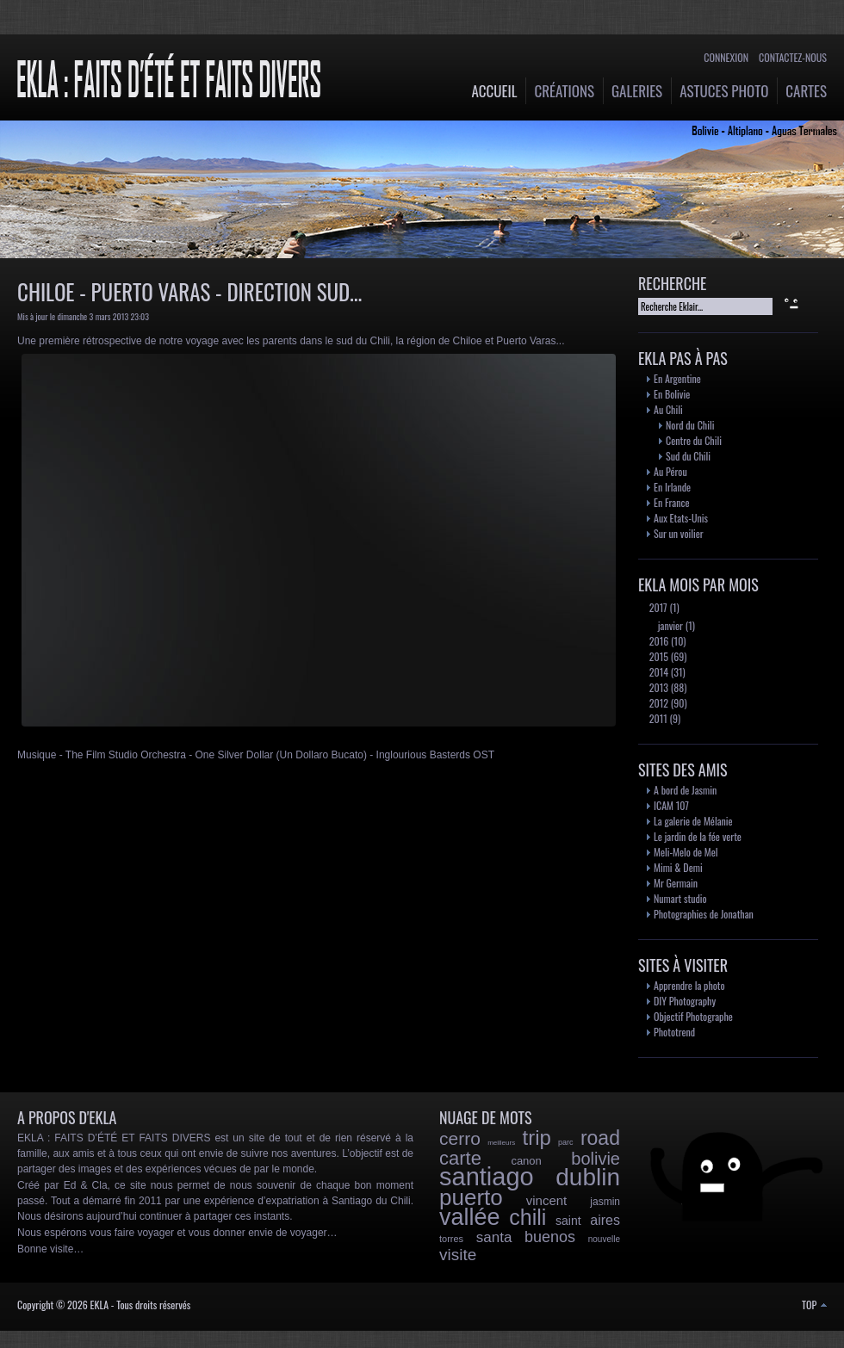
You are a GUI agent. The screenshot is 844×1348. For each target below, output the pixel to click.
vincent (547, 1200)
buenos (549, 1237)
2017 (657, 607)
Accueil (495, 91)
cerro (460, 1138)
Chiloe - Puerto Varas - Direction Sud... (189, 291)
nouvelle (604, 1239)
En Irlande (672, 486)
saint (568, 1220)
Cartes (806, 91)
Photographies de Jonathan (704, 913)
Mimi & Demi (678, 867)
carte (460, 1158)
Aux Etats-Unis (681, 517)
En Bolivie (672, 393)
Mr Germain (676, 882)
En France (671, 502)
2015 (657, 656)
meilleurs (501, 1143)
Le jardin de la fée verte (698, 836)
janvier (669, 625)
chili (527, 1217)
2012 (657, 703)
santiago (486, 1176)
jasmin (605, 1202)
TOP (814, 1304)
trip (536, 1137)
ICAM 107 (671, 805)
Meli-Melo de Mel (686, 851)
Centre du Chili (694, 440)
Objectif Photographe (693, 1016)
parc (566, 1142)
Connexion (726, 57)
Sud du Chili (688, 455)
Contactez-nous (793, 57)
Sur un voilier (679, 533)
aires (605, 1220)
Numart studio (680, 898)
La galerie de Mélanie (693, 820)
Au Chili (668, 409)
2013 (657, 687)
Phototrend (674, 1031)
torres (451, 1239)
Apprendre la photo (689, 985)
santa (494, 1237)
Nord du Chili (690, 424)
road (600, 1138)
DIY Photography (685, 1000)
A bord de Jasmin (685, 789)
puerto (471, 1197)
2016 (657, 641)
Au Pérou (670, 471)
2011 (657, 718)
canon (526, 1160)
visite (457, 1255)
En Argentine (677, 378)
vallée (469, 1217)
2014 (657, 672)
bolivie (595, 1158)
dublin (587, 1177)
